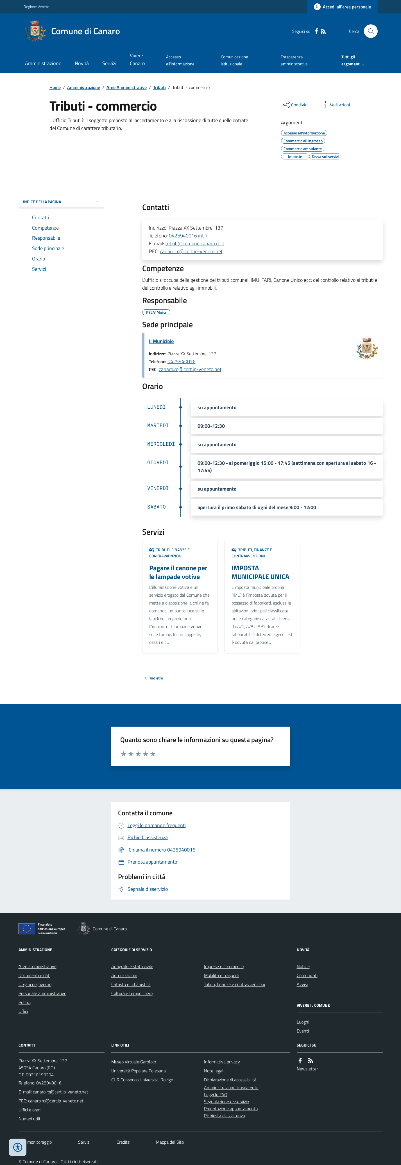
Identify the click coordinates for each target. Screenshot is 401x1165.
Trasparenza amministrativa (294, 60)
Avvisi (302, 984)
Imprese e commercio (224, 966)
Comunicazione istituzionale (234, 60)
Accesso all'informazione (180, 60)
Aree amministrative (37, 966)
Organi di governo (35, 984)
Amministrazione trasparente (231, 1087)
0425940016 (181, 361)
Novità (82, 63)
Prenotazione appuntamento (231, 1108)
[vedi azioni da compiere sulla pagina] (335, 104)
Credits (123, 1142)
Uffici (23, 1011)
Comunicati (307, 975)
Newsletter (307, 1068)
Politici (25, 1002)
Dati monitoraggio (35, 1142)
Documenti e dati (34, 975)
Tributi (159, 87)
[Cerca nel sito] (368, 31)
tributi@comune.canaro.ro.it (194, 243)
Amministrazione (43, 63)
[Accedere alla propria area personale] (342, 6)
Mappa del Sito (170, 1142)
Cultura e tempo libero (132, 993)
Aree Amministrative (127, 87)
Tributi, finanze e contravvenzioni (169, 553)
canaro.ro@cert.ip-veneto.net (191, 251)
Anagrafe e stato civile (132, 966)
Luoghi (303, 1021)
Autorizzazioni (124, 975)
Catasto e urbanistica (131, 984)
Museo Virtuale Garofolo (133, 1061)
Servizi (109, 63)
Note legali (214, 1070)
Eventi (303, 1030)
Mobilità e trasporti (221, 975)
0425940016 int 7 (188, 235)
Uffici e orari (29, 1109)
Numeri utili (29, 1118)
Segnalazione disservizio (226, 1101)
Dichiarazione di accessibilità (230, 1079)
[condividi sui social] (295, 104)
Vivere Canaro (137, 59)
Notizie (303, 966)
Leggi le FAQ (215, 1094)
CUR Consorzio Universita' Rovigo (142, 1079)
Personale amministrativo (42, 993)
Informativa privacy (222, 1061)
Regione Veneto (36, 7)
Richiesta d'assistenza (224, 1115)
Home (55, 87)
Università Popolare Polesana (138, 1070)
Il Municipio (161, 341)
